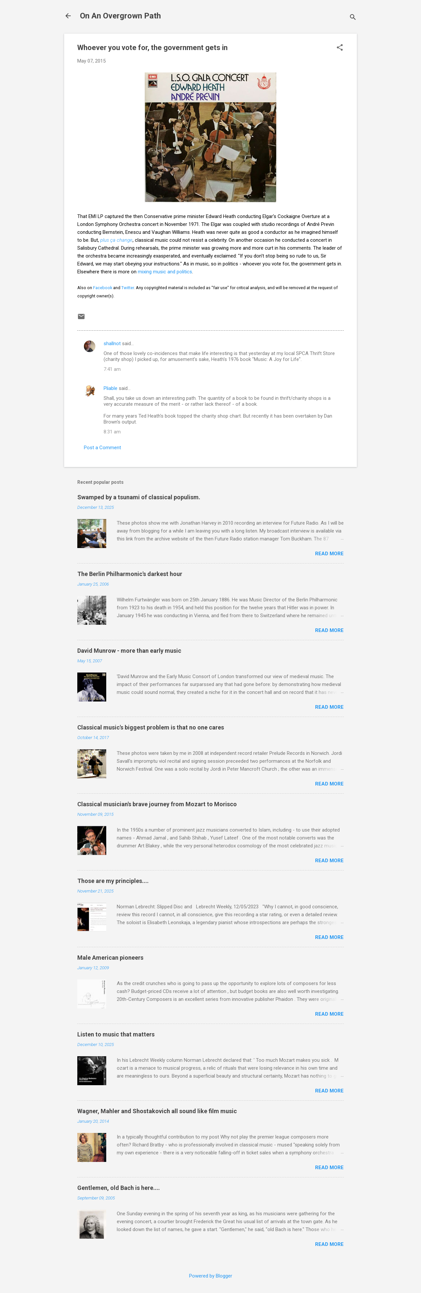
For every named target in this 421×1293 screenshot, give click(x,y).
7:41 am (112, 369)
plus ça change (116, 240)
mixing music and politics (165, 272)
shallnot (112, 343)
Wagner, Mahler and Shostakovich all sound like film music (157, 1111)
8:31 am (112, 432)
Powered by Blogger (210, 1276)
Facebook (102, 287)
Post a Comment (102, 448)
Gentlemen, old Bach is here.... (118, 1187)
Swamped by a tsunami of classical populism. (138, 497)
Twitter (127, 287)
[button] (340, 48)
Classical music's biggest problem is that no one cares (150, 727)
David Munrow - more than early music (129, 650)
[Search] (353, 18)
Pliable (110, 388)
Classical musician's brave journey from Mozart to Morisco (157, 804)
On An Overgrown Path (120, 15)
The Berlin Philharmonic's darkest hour (129, 573)
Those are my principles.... (113, 880)
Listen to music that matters (116, 1034)
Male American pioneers (110, 957)
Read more (329, 554)
